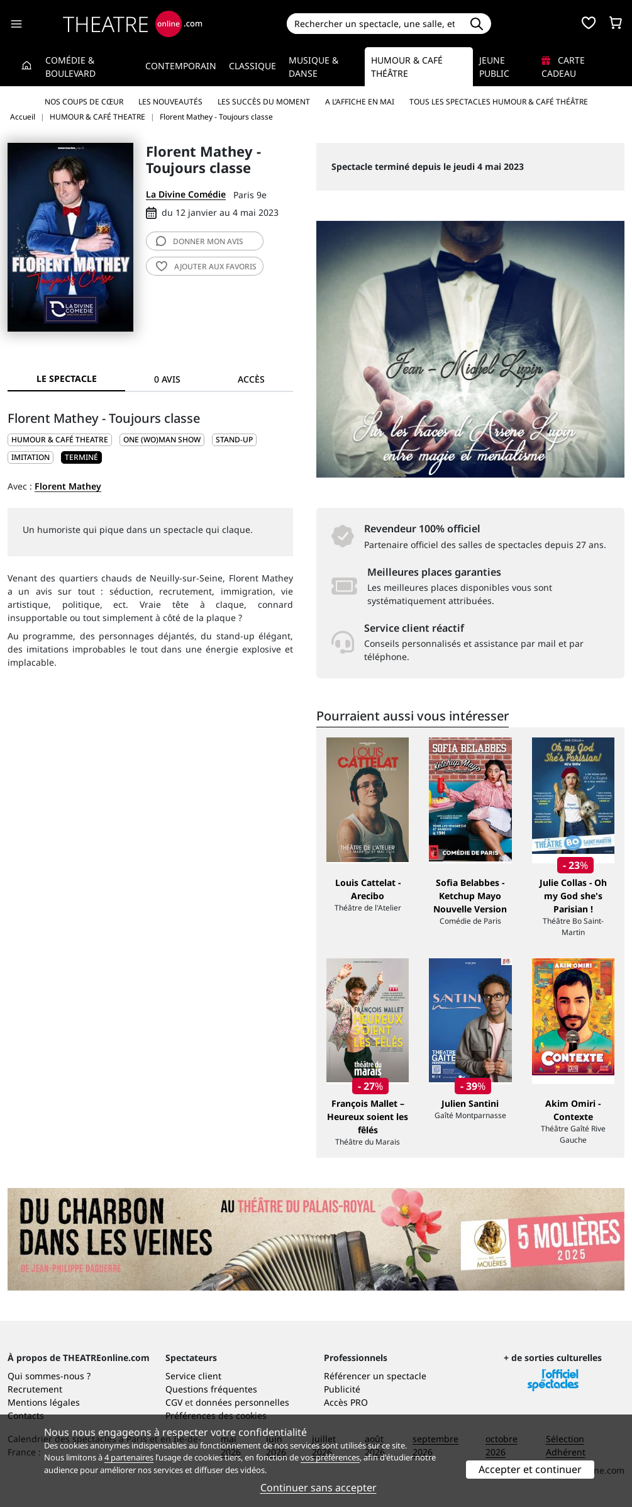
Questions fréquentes (211, 1389)
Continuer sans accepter (318, 1487)
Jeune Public (494, 66)
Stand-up (234, 439)
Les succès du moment (264, 101)
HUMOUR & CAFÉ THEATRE (59, 439)
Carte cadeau (563, 66)
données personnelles (242, 1402)
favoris (206, 266)
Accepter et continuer (530, 1469)
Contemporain (180, 66)
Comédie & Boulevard (70, 66)
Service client (193, 1376)
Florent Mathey (68, 486)
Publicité (342, 1389)
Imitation (30, 457)
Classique (252, 66)
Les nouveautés (170, 101)
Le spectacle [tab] (66, 378)
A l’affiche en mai (359, 101)
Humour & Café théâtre (407, 66)
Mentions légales (44, 1402)
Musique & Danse (313, 66)
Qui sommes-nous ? (49, 1376)
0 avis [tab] (167, 379)
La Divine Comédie (186, 194)
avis (199, 241)
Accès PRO (346, 1402)
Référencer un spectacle (375, 1376)
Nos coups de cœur (84, 101)
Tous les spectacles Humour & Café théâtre (498, 101)
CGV (173, 1402)
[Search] (374, 23)
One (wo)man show (162, 439)
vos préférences (330, 1457)
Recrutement (35, 1389)
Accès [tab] (251, 379)
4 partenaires (128, 1457)
